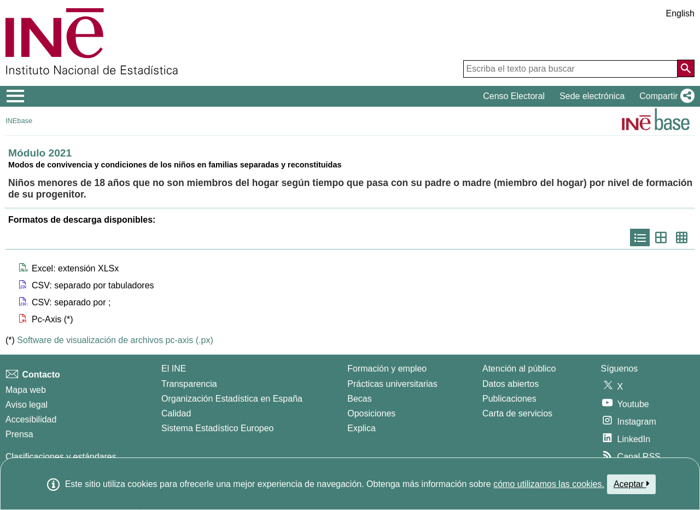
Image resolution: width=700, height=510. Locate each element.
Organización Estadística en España (231, 398)
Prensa (19, 434)
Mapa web (25, 390)
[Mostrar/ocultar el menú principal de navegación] (15, 96)
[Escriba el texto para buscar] (570, 69)
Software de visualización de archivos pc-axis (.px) (115, 340)
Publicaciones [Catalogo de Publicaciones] (509, 398)
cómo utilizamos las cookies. (548, 484)
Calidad (176, 413)
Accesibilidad (30, 419)
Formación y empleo (387, 368)
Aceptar (631, 484)
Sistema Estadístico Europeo (217, 428)
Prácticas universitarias (392, 384)
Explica (361, 428)
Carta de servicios (517, 413)
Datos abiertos (510, 384)
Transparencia (189, 384)
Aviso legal (26, 404)
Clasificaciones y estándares (60, 456)
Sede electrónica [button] (592, 96)
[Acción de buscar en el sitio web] (686, 68)
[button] (665, 96)
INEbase (18, 121)
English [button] (680, 13)
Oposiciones (371, 413)
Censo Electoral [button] (514, 96)
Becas (359, 398)
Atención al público (519, 368)
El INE (173, 368)
